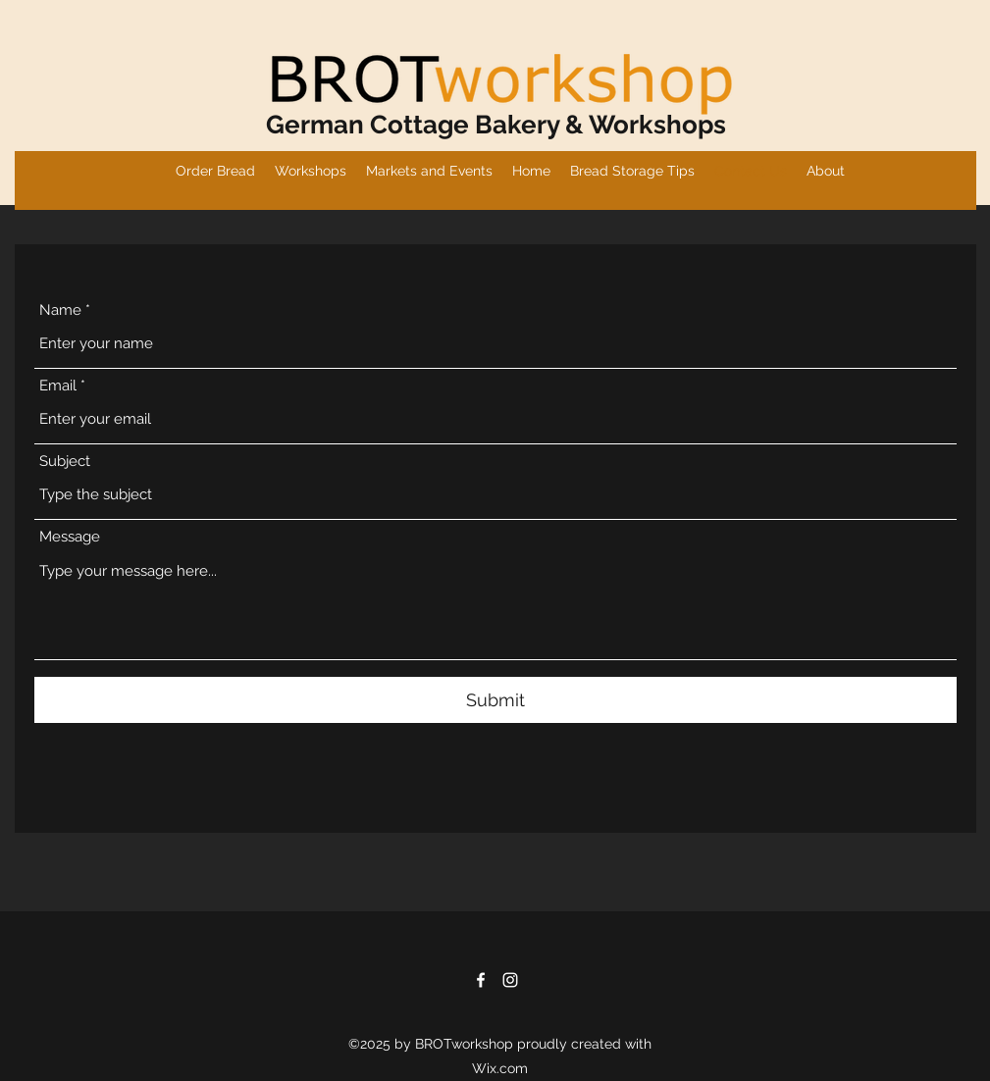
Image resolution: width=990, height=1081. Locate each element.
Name (60, 310)
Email (58, 386)
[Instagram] (510, 980)
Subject (64, 461)
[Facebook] (481, 980)
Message (69, 537)
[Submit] (495, 700)
